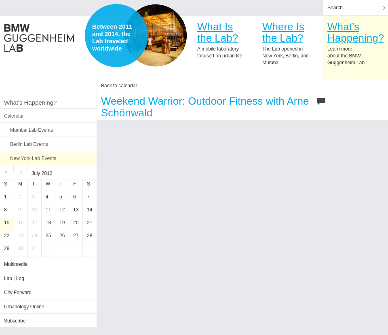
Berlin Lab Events (29, 144)
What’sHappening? (355, 32)
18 (48, 222)
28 (89, 235)
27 (75, 235)
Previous (7, 172)
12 (62, 210)
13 (75, 210)
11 (48, 210)
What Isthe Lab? (217, 32)
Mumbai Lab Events (31, 130)
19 (62, 222)
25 (48, 235)
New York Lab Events (33, 158)
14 (89, 210)
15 (6, 222)
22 (6, 235)
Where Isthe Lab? (283, 32)
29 (6, 248)
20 (75, 222)
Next (20, 172)
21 (89, 222)
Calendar (14, 116)
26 (62, 235)
